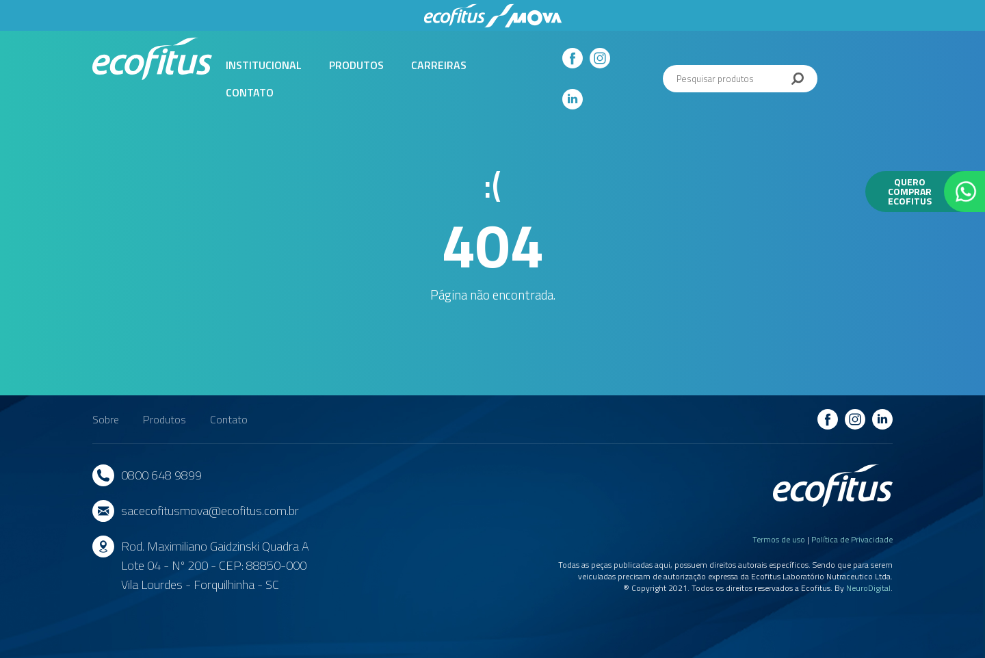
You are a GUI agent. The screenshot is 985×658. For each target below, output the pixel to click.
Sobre (105, 419)
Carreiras (439, 65)
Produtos (356, 65)
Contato (250, 92)
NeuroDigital (868, 587)
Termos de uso (778, 539)
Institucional (264, 65)
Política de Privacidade (852, 539)
